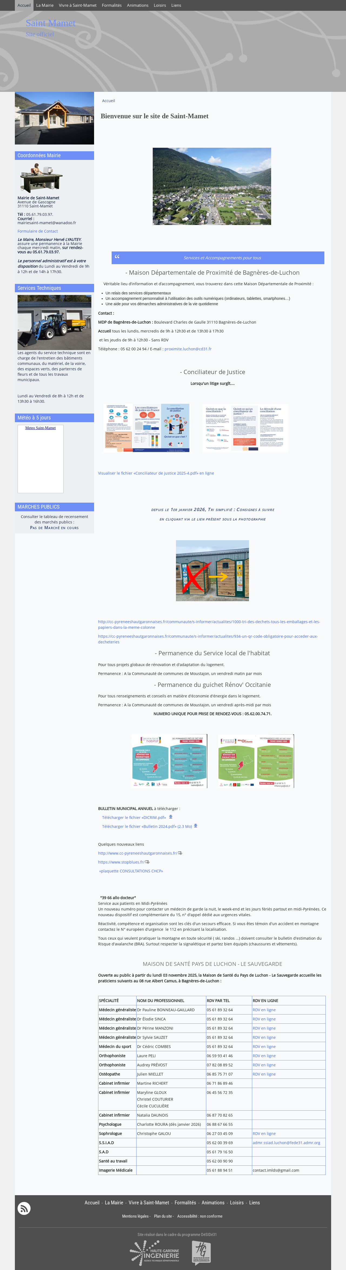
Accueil (24, 5)
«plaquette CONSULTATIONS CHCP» (131, 870)
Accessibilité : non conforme (199, 1216)
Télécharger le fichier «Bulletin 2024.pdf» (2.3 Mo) (147, 826)
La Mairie (45, 5)
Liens (176, 5)
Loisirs (160, 5)
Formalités (112, 5)
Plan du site (163, 1216)
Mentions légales (135, 1216)
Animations (137, 5)
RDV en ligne (264, 1009)
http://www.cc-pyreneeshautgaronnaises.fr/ (137, 853)
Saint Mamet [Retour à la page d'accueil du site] (50, 23)
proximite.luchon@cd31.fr (188, 348)
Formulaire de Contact (38, 231)
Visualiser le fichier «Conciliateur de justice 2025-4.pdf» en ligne (156, 473)
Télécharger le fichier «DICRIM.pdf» (134, 817)
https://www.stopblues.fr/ (121, 862)
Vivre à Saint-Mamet (78, 5)
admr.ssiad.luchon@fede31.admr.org (286, 1142)
